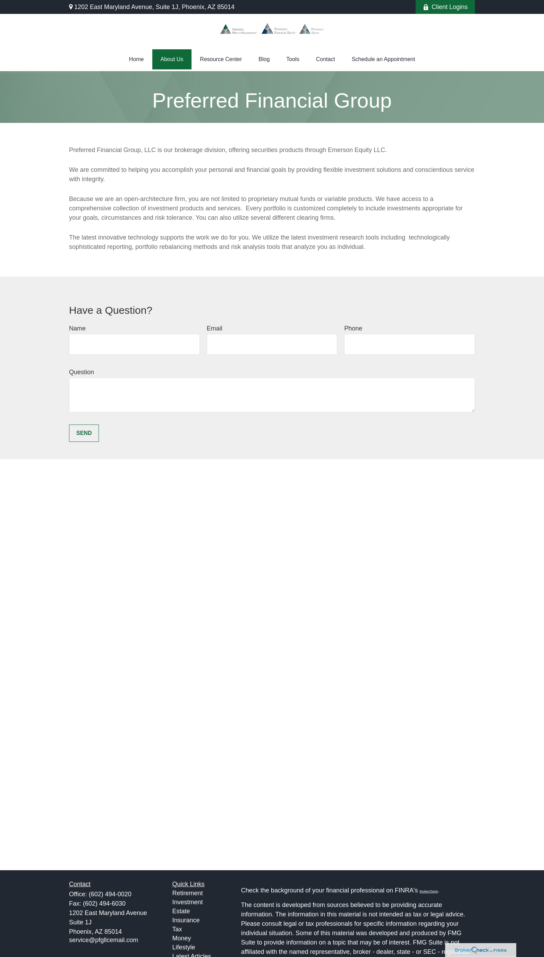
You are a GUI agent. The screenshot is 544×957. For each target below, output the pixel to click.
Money (181, 938)
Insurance (186, 920)
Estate (181, 911)
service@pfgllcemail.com (103, 940)
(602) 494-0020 (110, 894)
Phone (353, 328)
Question (81, 372)
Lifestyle (183, 947)
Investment (187, 902)
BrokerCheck (429, 891)
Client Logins (445, 6)
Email (214, 328)
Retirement (187, 893)
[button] (136, 59)
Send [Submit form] (84, 433)
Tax (177, 929)
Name (77, 328)
